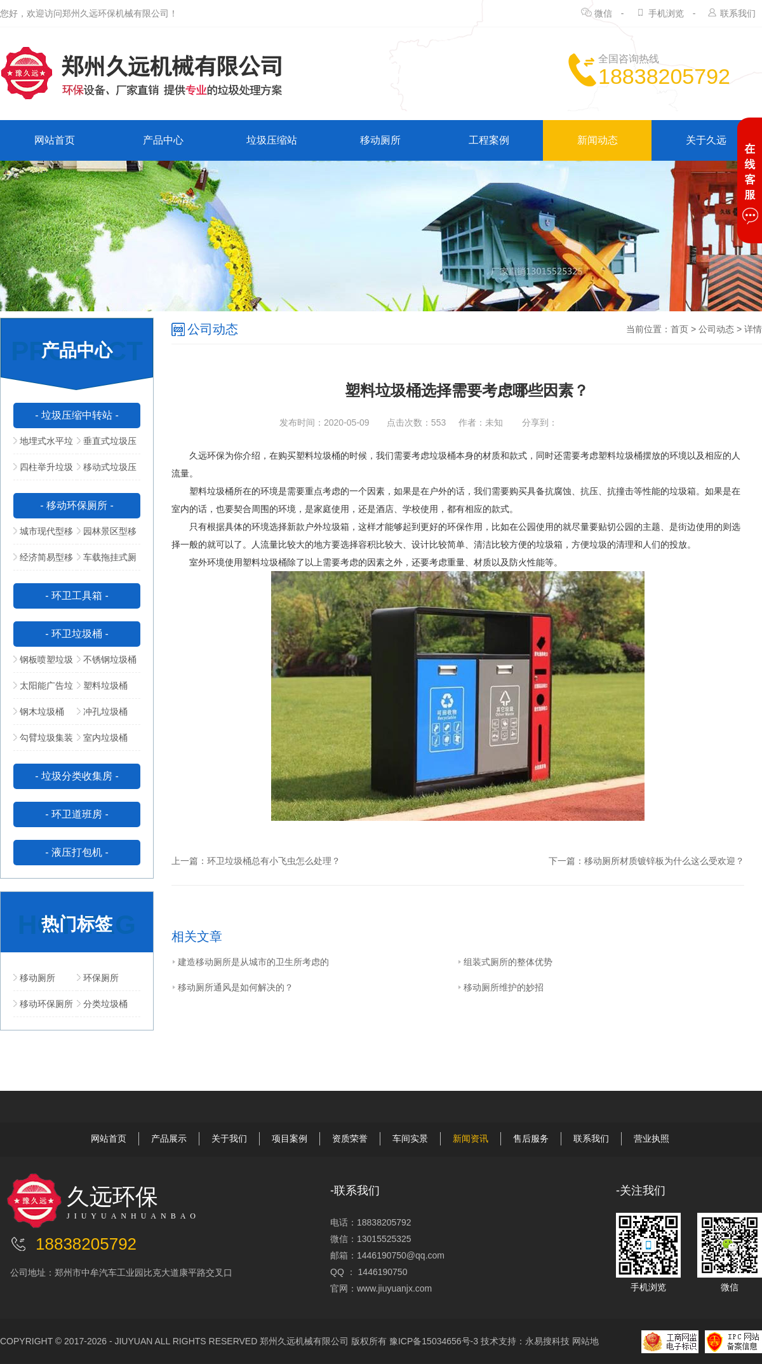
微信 (603, 13)
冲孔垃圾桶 (102, 711)
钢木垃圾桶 (38, 711)
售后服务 (531, 1138)
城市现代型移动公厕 (43, 535)
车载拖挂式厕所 (107, 561)
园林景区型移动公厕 (107, 535)
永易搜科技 (547, 1341)
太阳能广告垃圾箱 (43, 689)
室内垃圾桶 (102, 738)
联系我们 (738, 13)
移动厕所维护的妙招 (500, 987)
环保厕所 (98, 978)
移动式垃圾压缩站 (107, 471)
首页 (679, 329)
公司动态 (716, 329)
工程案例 (489, 140)
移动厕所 (380, 140)
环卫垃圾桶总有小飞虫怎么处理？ (273, 861)
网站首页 (54, 140)
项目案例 (289, 1138)
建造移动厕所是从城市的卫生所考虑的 (250, 962)
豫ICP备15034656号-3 (433, 1341)
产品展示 (169, 1138)
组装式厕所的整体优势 (504, 962)
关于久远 (706, 140)
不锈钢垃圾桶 (107, 659)
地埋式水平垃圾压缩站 (43, 445)
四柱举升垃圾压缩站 (43, 471)
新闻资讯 (470, 1138)
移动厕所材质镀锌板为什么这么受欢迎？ (664, 861)
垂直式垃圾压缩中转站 (107, 445)
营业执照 (651, 1138)
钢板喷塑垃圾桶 (43, 663)
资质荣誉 (350, 1138)
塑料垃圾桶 (102, 685)
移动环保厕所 (43, 1004)
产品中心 (163, 140)
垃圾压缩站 (271, 140)
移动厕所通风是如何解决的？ (232, 987)
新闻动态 (597, 140)
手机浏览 (666, 13)
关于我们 (229, 1138)
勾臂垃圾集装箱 (43, 741)
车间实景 (410, 1138)
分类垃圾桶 (102, 1004)
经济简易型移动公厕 (43, 561)
